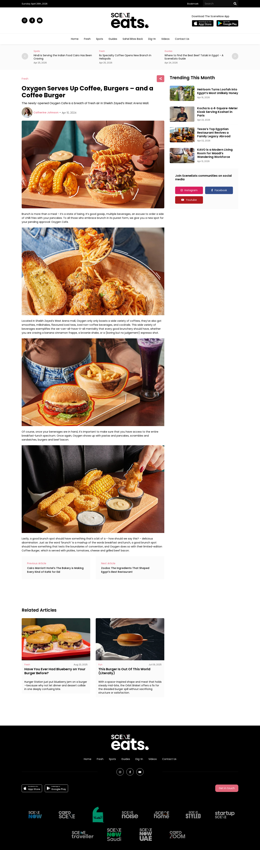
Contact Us (182, 39)
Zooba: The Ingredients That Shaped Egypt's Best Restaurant (125, 570)
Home (75, 39)
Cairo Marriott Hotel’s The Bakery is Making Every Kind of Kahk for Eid (55, 570)
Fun (100, 664)
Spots (99, 39)
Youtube (191, 200)
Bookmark (192, 3)
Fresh (87, 39)
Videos (165, 39)
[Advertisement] (87, 593)
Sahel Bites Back (133, 39)
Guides (113, 39)
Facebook (221, 190)
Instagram (191, 190)
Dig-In (152, 39)
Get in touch (227, 788)
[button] (235, 56)
